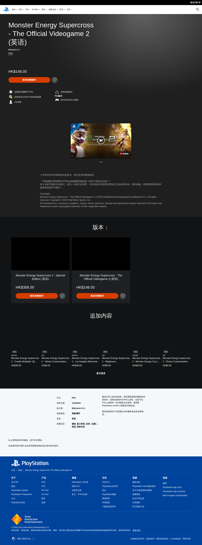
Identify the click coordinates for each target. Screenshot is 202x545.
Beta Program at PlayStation (175, 495)
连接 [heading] (165, 478)
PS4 (27, 9)
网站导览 (187, 539)
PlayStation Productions (21, 494)
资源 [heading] (134, 478)
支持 (68, 9)
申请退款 (106, 502)
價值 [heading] (74, 478)
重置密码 (106, 498)
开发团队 (136, 502)
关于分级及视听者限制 (142, 490)
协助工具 (76, 486)
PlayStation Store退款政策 (143, 486)
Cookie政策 (176, 539)
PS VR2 (45, 490)
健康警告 (136, 494)
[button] (101, 140)
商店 (61, 9)
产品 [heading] (44, 478)
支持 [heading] (104, 478)
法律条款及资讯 (137, 539)
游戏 (13, 9)
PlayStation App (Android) (174, 491)
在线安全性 (77, 490)
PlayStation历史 (18, 502)
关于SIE (14, 482)
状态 (104, 490)
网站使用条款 (162, 539)
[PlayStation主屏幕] (6, 9)
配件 (43, 9)
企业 (13, 498)
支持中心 (106, 482)
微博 (165, 483)
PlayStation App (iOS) (172, 487)
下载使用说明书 (109, 506)
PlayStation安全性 (110, 486)
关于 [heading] (13, 478)
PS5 (20, 9)
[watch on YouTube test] (124, 154)
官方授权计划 (138, 506)
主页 (13, 470)
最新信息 (52, 9)
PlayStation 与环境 (80, 482)
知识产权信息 (138, 498)
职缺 (13, 486)
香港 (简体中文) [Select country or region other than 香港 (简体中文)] (23, 538)
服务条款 (136, 482)
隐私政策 (150, 539)
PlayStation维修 (109, 494)
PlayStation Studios (19, 490)
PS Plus (35, 9)
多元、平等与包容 (80, 494)
